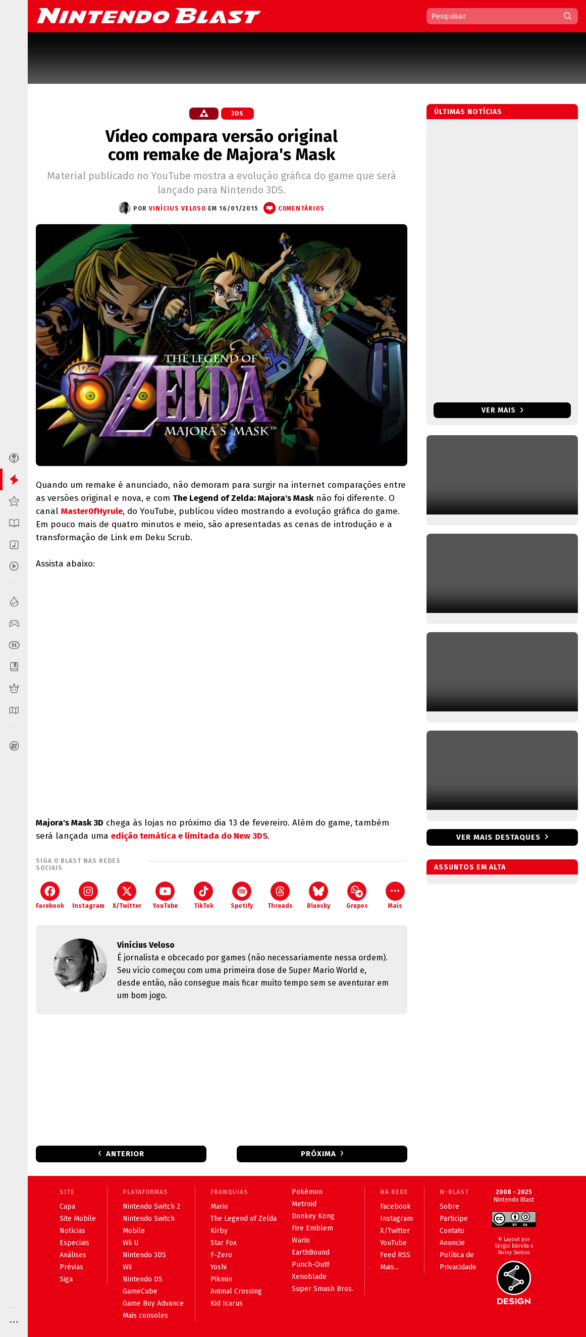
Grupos (357, 895)
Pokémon (307, 1192)
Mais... (389, 1267)
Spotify (242, 895)
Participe (454, 1218)
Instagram (88, 895)
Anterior (125, 1153)
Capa (67, 1206)
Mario (219, 1206)
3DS (237, 113)
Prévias (71, 1267)
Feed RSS (395, 1255)
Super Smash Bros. (322, 1288)
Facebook (50, 895)
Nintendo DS (143, 1279)
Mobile (134, 1230)
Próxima (318, 1153)
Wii (127, 1267)
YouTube (165, 895)
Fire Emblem (312, 1228)
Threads (280, 895)
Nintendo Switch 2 (151, 1206)
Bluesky (318, 895)
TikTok (204, 895)
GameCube (140, 1291)
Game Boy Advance (153, 1303)
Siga (66, 1279)
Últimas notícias (468, 112)
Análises (73, 1255)
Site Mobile (78, 1218)
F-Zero (221, 1255)
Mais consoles (145, 1315)
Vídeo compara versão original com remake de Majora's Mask (221, 145)
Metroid (304, 1204)
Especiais (74, 1243)
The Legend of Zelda (243, 1218)
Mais (395, 895)
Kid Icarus (226, 1303)
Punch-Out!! (311, 1264)
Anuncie (452, 1243)
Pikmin (221, 1279)
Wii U (130, 1243)
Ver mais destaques (498, 837)
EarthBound (311, 1252)
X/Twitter (127, 895)
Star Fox (223, 1243)
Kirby (219, 1230)
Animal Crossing (236, 1291)
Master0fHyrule (92, 511)
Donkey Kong (313, 1216)
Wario (301, 1240)
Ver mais (502, 410)
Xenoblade (309, 1276)
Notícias (72, 1230)
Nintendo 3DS (144, 1255)
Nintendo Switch (149, 1218)
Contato (452, 1230)
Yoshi (218, 1267)
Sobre (449, 1206)
